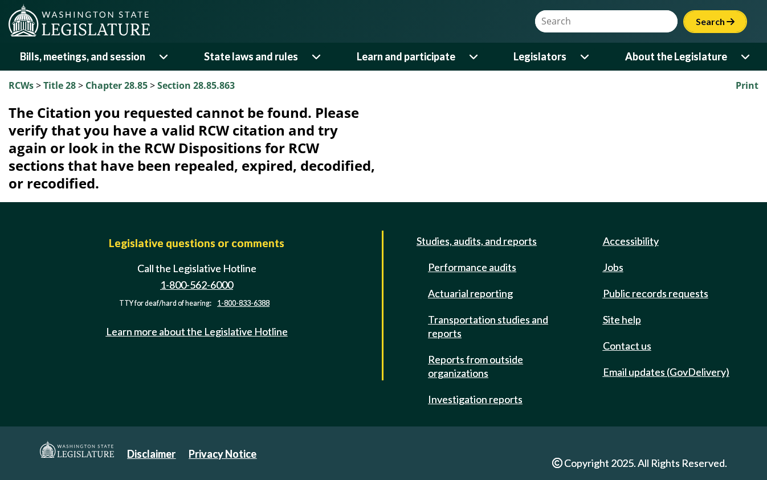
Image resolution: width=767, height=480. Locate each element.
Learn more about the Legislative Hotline (197, 331)
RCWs (21, 85)
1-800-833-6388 (243, 303)
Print (747, 85)
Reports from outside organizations (475, 366)
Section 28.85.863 (196, 85)
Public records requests (655, 293)
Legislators (539, 56)
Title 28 (59, 85)
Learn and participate (406, 56)
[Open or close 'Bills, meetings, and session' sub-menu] (164, 57)
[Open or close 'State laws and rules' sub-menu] (317, 57)
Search (715, 21)
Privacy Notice (222, 454)
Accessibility (631, 241)
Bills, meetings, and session (82, 56)
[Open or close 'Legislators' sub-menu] (585, 57)
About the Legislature (676, 56)
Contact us (627, 345)
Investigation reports (475, 399)
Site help (622, 319)
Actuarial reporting (470, 293)
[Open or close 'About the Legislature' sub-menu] (746, 57)
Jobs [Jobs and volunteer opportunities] (613, 267)
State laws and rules (251, 56)
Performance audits (472, 267)
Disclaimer (151, 454)
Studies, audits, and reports (477, 241)
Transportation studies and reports (488, 326)
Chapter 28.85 (116, 85)
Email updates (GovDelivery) (666, 372)
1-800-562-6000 (196, 284)
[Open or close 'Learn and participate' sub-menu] (474, 57)
